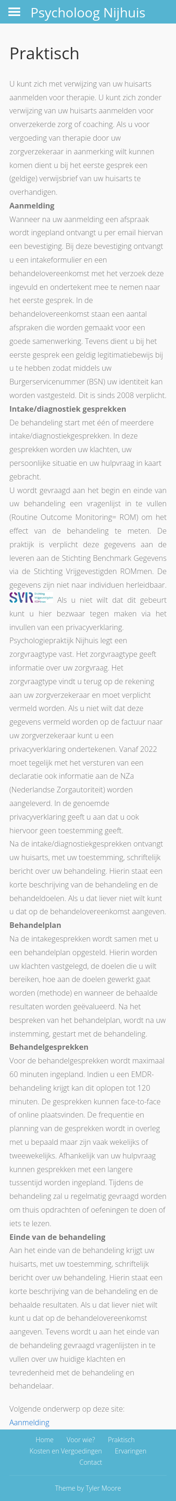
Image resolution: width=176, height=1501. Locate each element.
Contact (90, 1462)
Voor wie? (81, 1439)
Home (45, 1439)
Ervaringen (130, 1450)
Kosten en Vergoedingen (66, 1450)
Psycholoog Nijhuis (88, 12)
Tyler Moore (103, 1488)
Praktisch (121, 1439)
